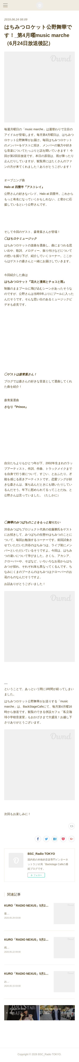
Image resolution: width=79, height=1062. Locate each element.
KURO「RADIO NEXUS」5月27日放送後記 (33, 905)
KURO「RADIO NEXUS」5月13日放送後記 (33, 974)
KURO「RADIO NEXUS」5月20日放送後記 (33, 939)
